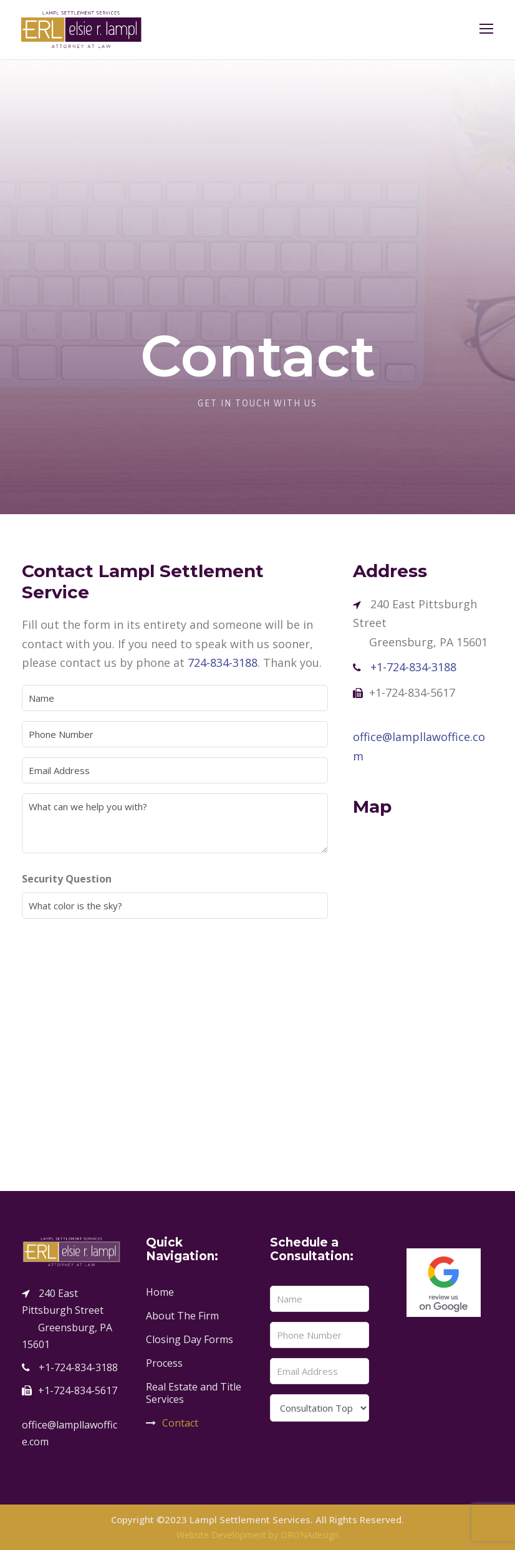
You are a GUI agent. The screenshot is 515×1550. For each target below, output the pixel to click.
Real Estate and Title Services (193, 1393)
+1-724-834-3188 (413, 666)
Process (164, 1363)
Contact (180, 1423)
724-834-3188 (223, 662)
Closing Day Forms (189, 1339)
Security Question (90, 879)
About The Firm (182, 1316)
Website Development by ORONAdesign (257, 1535)
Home (160, 1292)
